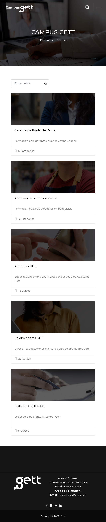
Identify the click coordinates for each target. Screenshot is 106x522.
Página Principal (47, 40)
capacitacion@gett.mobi (72, 495)
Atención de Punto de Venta (35, 198)
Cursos (63, 40)
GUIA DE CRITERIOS (29, 406)
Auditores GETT (26, 266)
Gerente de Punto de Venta (34, 130)
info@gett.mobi (72, 486)
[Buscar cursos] (26, 83)
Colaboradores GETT (29, 338)
